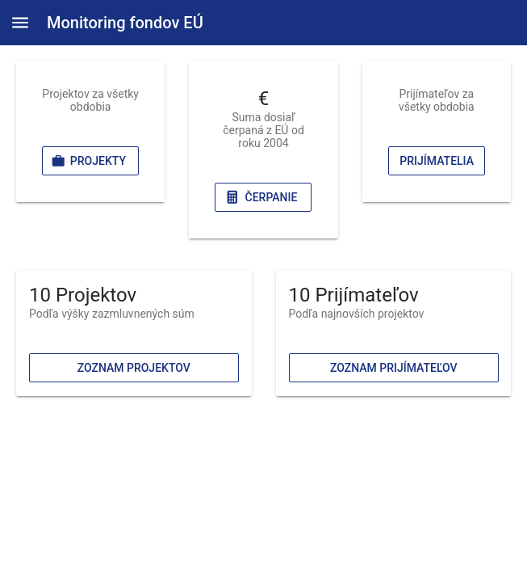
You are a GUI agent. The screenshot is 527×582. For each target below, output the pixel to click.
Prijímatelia (436, 160)
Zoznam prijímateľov (393, 367)
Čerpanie (260, 197)
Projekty (88, 161)
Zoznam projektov (133, 367)
